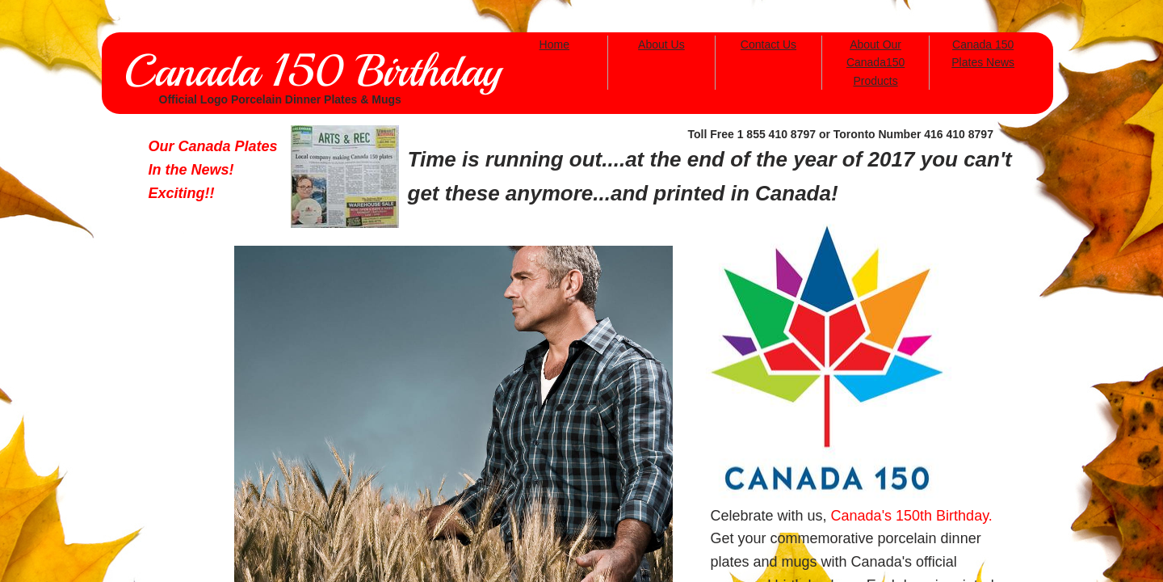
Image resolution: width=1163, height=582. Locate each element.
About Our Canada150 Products (875, 62)
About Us (661, 44)
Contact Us (768, 44)
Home (554, 44)
